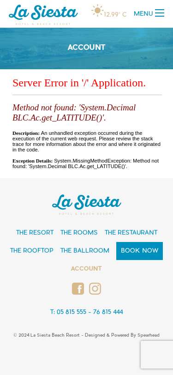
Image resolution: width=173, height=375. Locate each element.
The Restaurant (131, 233)
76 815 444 (108, 312)
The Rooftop (32, 251)
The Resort (35, 233)
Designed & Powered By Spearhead (122, 335)
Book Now (139, 251)
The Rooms (79, 233)
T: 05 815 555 (68, 312)
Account (86, 269)
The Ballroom (84, 251)
